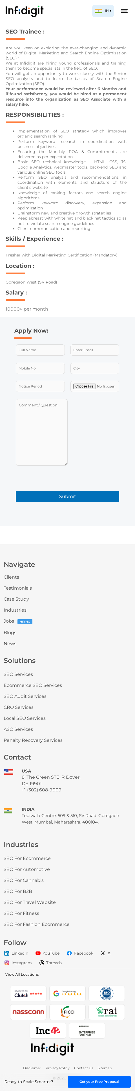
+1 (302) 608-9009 (41, 790)
